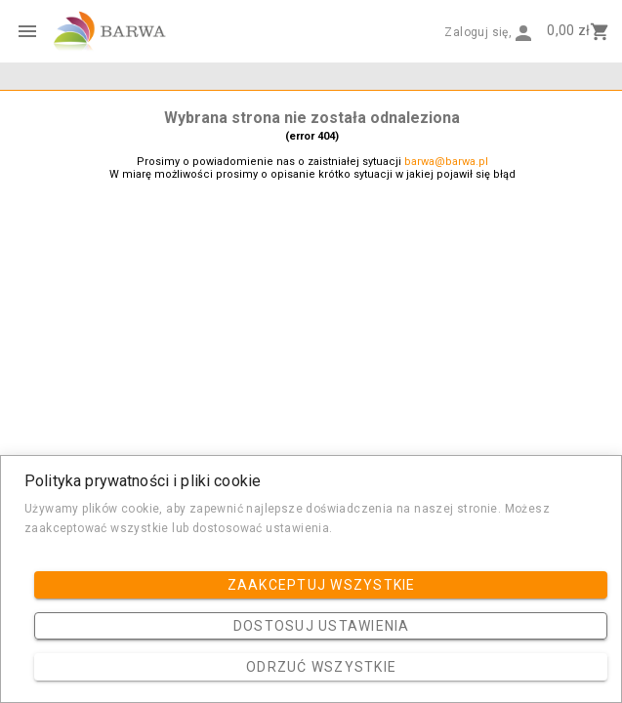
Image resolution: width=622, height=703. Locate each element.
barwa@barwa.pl (446, 161)
